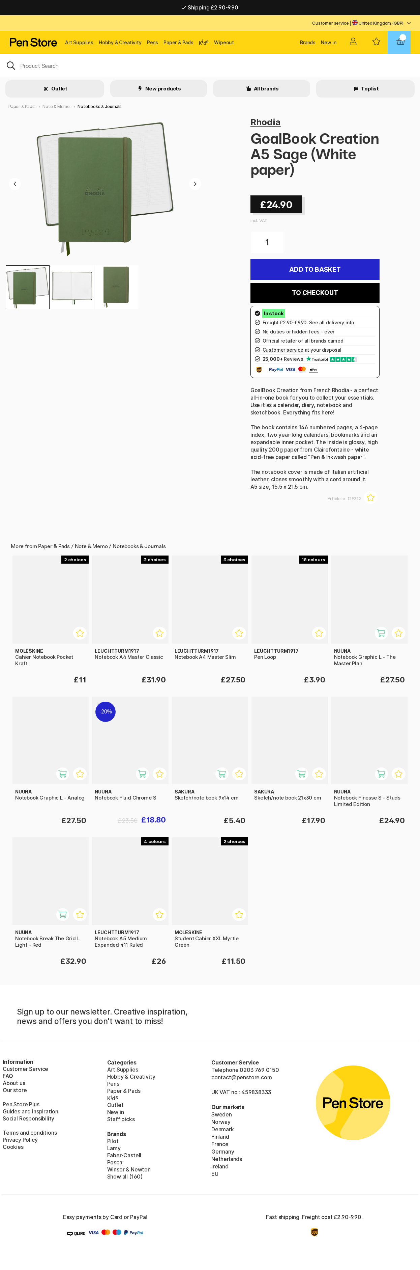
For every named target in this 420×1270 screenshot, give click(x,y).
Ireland (220, 1166)
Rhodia (265, 122)
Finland (220, 1136)
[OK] (210, 65)
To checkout (315, 293)
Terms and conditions (30, 1132)
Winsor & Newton (129, 1169)
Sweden (221, 1114)
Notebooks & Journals (99, 106)
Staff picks (121, 1119)
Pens (152, 42)
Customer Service (25, 1068)
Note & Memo (56, 106)
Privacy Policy (20, 1139)
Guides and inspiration (30, 1111)
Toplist (369, 88)
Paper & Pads (178, 42)
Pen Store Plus (21, 1104)
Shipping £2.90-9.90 (210, 7)
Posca (114, 1162)
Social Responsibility (28, 1118)
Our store (15, 1090)
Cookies (13, 1146)
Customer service (330, 23)
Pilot (113, 1141)
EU (214, 1173)
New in (328, 42)
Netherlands (226, 1159)
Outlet (58, 88)
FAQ (8, 1076)
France (220, 1144)
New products (162, 88)
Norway (221, 1121)
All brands (266, 88)
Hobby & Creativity (120, 42)
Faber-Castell (124, 1155)
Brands (308, 42)
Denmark (222, 1129)
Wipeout (224, 42)
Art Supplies (79, 42)
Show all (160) (125, 1176)
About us (14, 1083)
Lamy (114, 1148)
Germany (222, 1151)
